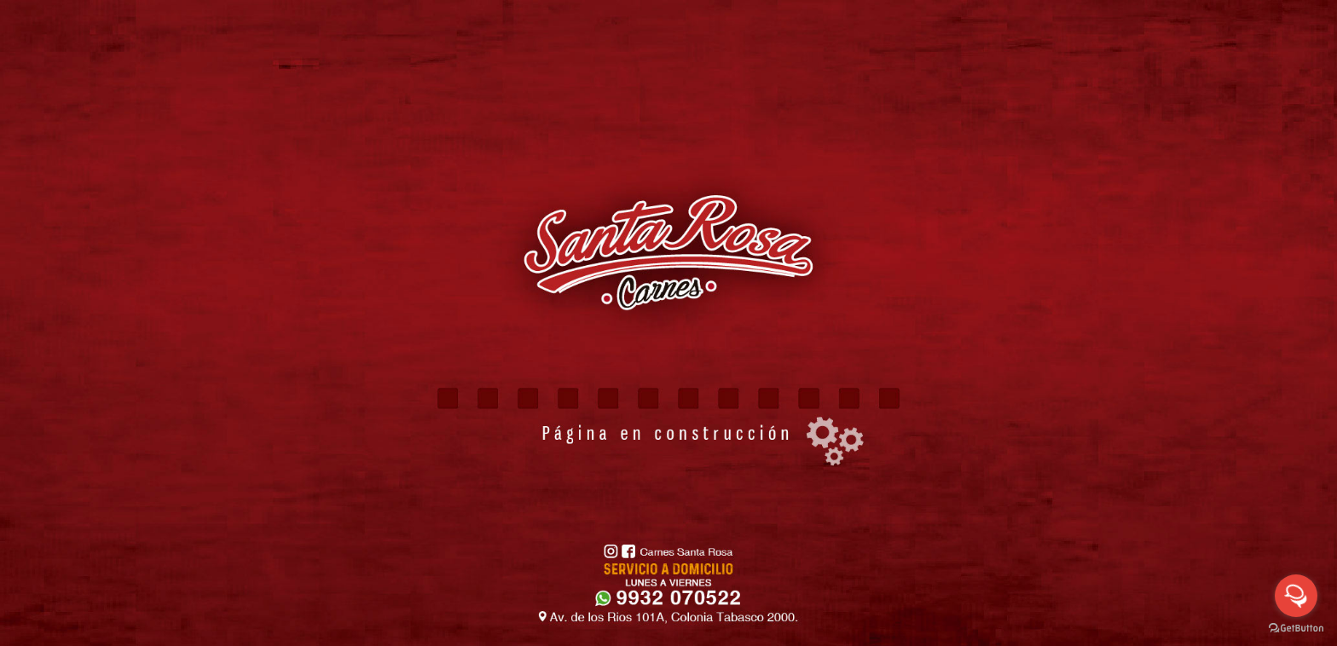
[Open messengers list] (1296, 595)
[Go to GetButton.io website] (1296, 628)
